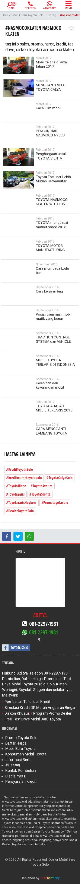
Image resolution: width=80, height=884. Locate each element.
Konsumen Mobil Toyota (25, 754)
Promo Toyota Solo (21, 737)
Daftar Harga (15, 743)
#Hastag (12, 765)
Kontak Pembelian (20, 770)
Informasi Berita (18, 759)
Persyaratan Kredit (20, 781)
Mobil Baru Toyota (20, 748)
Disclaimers (15, 776)
